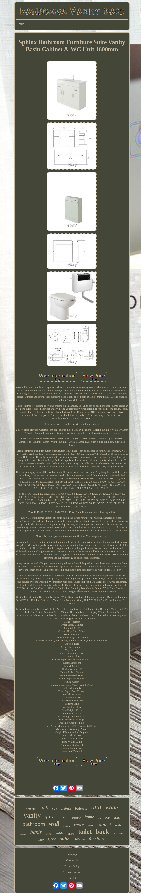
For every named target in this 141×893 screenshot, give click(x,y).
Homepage (71, 854)
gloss (51, 838)
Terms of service (71, 871)
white (112, 807)
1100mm (79, 839)
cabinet (104, 824)
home (89, 816)
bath (107, 817)
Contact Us (72, 860)
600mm (66, 826)
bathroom (33, 824)
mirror (63, 817)
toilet (85, 831)
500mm (118, 833)
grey (49, 816)
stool (49, 833)
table (60, 833)
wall (54, 823)
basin (36, 832)
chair (41, 840)
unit (96, 806)
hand (117, 817)
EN (69, 877)
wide (118, 825)
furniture (97, 838)
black (71, 833)
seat (99, 818)
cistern (66, 808)
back (102, 831)
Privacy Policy (71, 866)
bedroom (81, 808)
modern (23, 834)
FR (74, 877)
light (54, 809)
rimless (79, 825)
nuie (90, 825)
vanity (32, 815)
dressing (76, 817)
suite (64, 838)
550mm (31, 808)
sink (44, 807)
